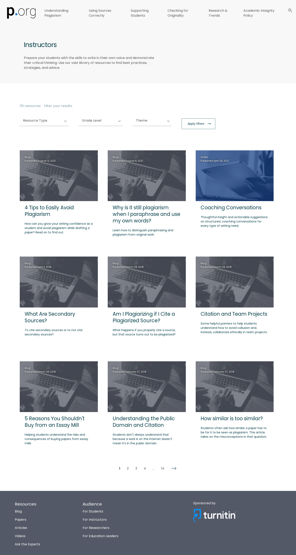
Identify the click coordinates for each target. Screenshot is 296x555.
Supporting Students (140, 13)
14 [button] (162, 468)
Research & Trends (218, 13)
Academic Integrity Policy (258, 13)
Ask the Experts (27, 544)
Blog (18, 511)
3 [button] (136, 468)
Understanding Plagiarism (56, 13)
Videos (20, 536)
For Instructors (95, 519)
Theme (150, 121)
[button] (174, 468)
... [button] (153, 468)
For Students (93, 511)
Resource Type (43, 121)
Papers (20, 519)
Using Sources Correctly (100, 13)
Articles (21, 527)
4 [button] (145, 468)
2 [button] (128, 468)
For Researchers (96, 527)
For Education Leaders (100, 536)
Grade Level (100, 121)
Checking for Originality (178, 13)
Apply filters (196, 124)
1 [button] (119, 468)
